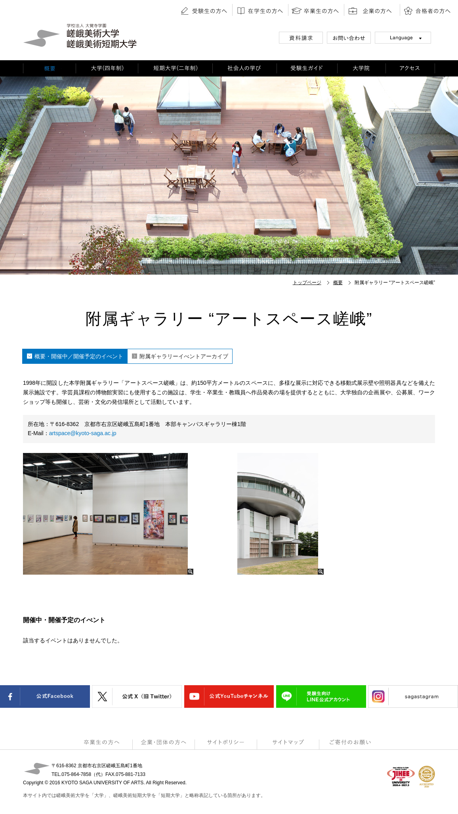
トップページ (307, 282)
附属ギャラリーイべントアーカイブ (183, 356)
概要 (338, 282)
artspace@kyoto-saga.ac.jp (82, 433)
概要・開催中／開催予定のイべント (78, 356)
